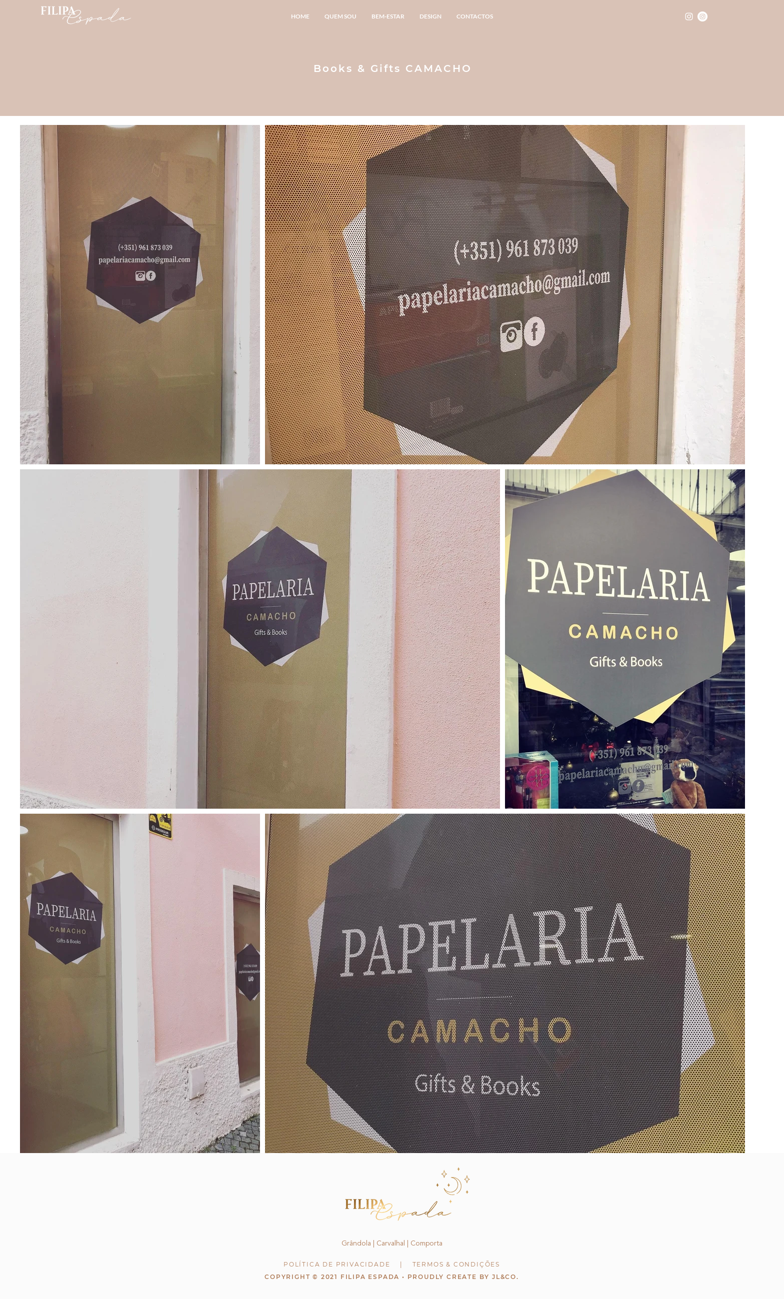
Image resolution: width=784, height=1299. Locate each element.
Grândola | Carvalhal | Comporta (392, 1243)
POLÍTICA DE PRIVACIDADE (337, 1264)
